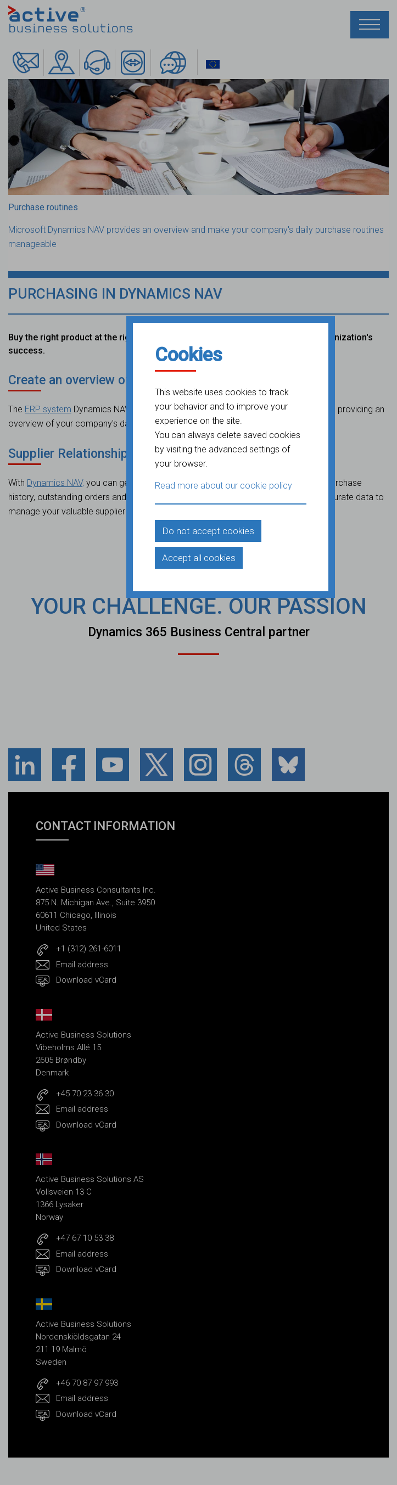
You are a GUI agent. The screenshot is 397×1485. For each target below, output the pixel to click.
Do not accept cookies (208, 530)
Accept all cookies (199, 557)
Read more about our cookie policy (223, 485)
